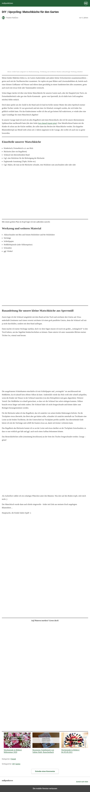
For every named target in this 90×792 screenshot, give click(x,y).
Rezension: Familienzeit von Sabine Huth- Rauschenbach (45, 742)
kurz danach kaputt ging (47, 123)
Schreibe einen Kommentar (45, 771)
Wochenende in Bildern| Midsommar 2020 (17, 742)
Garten (17, 764)
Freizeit (13, 759)
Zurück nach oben (82, 782)
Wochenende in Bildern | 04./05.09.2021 (74, 742)
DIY (13, 764)
